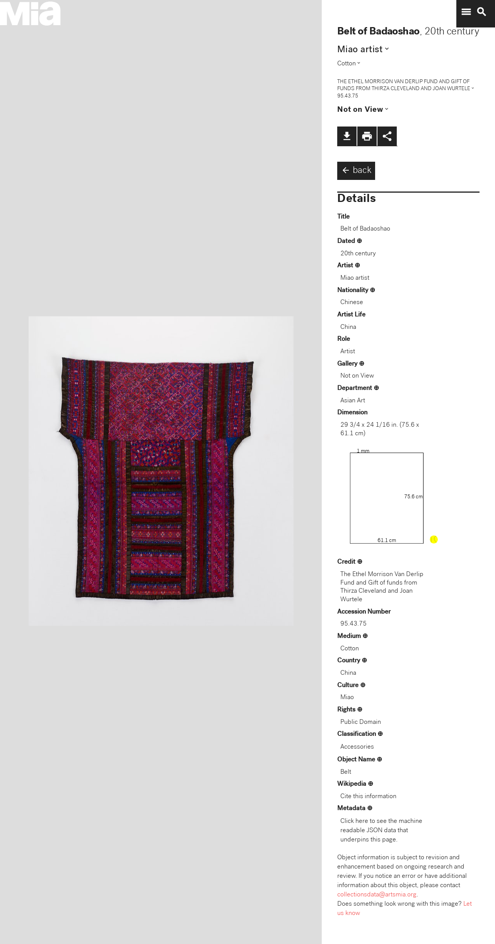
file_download (347, 136)
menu (466, 12)
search (481, 12)
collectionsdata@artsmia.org (376, 895)
